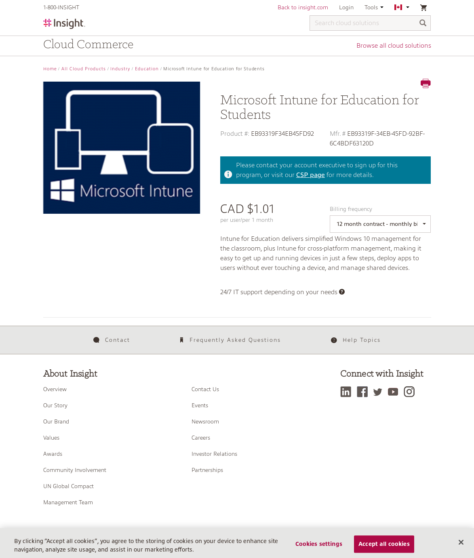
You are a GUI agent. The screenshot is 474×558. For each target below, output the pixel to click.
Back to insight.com (303, 7)
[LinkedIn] (347, 391)
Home (50, 69)
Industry (120, 69)
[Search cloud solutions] (370, 23)
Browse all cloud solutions (393, 45)
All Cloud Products (83, 69)
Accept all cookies (384, 546)
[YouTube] (395, 391)
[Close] (461, 545)
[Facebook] (364, 391)
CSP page (310, 175)
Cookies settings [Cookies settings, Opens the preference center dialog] (318, 546)
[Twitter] (379, 391)
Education (147, 69)
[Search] (423, 23)
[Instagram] (411, 391)
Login (346, 7)
